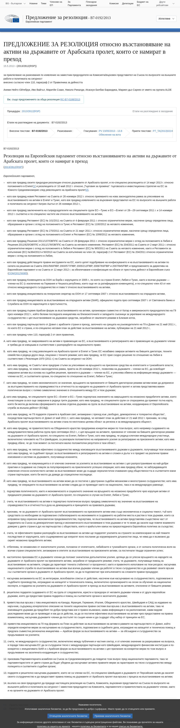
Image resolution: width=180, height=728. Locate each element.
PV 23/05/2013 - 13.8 (110, 131)
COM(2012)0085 (17, 273)
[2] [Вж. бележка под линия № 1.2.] (87, 190)
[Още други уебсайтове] (164, 3)
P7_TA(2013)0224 (163, 131)
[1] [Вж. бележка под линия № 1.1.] (34, 186)
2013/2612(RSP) (31, 111)
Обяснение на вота (110, 134)
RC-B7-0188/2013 (70, 99)
